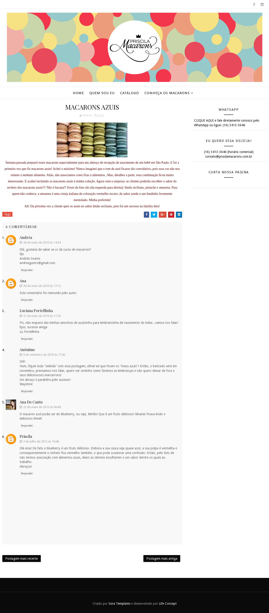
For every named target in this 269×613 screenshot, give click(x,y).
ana (23, 280)
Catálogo (129, 93)
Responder (27, 270)
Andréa (26, 237)
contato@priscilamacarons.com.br (228, 156)
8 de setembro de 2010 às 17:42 (44, 354)
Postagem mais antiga (161, 558)
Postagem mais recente (21, 558)
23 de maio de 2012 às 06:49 (42, 407)
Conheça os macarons (167, 93)
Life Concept (168, 603)
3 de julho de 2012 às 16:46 (41, 441)
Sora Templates (119, 603)
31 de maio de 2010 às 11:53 (42, 316)
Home (78, 93)
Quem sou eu (102, 93)
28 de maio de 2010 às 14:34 (42, 242)
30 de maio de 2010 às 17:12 (42, 286)
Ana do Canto (31, 402)
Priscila (26, 436)
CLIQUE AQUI (204, 120)
